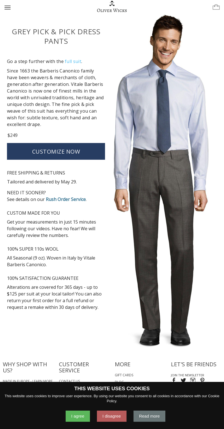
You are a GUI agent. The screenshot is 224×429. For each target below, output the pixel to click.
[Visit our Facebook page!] (174, 380)
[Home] (112, 6)
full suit (73, 61)
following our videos (28, 229)
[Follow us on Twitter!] (183, 380)
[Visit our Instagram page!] (193, 380)
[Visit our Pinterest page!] (202, 380)
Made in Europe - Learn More (28, 381)
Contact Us (69, 381)
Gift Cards (124, 375)
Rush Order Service (66, 199)
